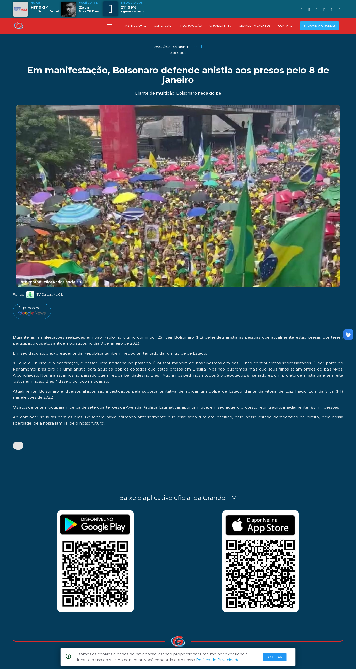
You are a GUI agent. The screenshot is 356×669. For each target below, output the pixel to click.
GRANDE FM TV (220, 25)
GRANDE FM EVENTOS (254, 25)
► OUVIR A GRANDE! (319, 25)
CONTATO (285, 25)
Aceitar (275, 657)
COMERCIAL (162, 25)
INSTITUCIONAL (135, 25)
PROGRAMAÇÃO (190, 25)
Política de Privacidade (218, 659)
